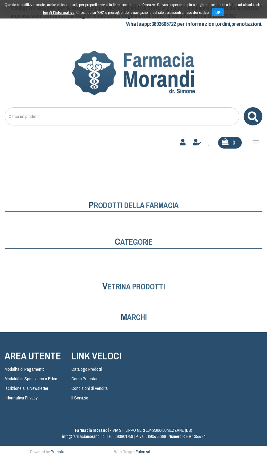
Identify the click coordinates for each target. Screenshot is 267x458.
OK (217, 12)
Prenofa (57, 452)
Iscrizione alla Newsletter (26, 388)
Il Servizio (79, 398)
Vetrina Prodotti (133, 286)
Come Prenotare (85, 378)
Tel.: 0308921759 (119, 436)
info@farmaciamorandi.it (83, 436)
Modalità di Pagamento (25, 369)
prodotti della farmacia (134, 205)
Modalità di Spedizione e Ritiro (31, 378)
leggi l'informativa (58, 12)
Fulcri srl (143, 452)
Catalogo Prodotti (86, 369)
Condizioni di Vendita (89, 388)
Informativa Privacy (21, 398)
